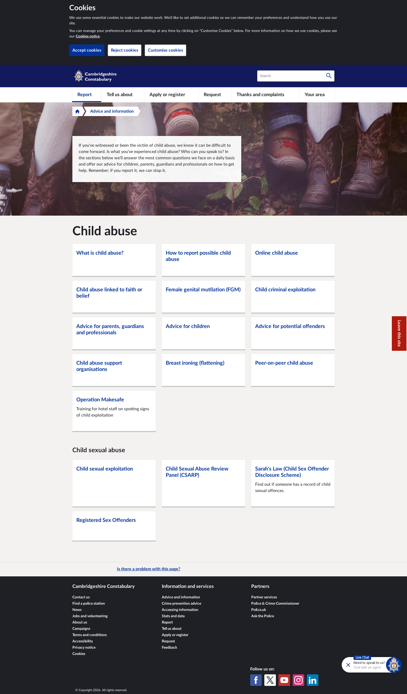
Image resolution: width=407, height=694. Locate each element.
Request (168, 641)
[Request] (215, 94)
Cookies (78, 654)
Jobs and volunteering (90, 616)
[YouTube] (284, 680)
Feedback (169, 647)
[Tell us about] (122, 94)
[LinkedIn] (312, 680)
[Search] (329, 76)
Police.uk (258, 610)
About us (79, 622)
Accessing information (180, 610)
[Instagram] (298, 680)
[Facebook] (256, 680)
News (77, 610)
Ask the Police (262, 616)
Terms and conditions (89, 635)
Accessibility (82, 641)
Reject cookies (124, 50)
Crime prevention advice (181, 603)
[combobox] (296, 76)
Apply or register (175, 635)
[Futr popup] (360, 664)
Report (167, 622)
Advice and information (112, 111)
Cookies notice (88, 36)
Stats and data (173, 616)
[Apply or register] (171, 94)
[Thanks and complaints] (265, 94)
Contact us (81, 597)
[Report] (86, 94)
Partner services (264, 597)
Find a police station (88, 603)
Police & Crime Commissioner (275, 603)
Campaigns (81, 629)
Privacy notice (83, 647)
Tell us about (171, 629)
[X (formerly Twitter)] (270, 680)
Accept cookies (86, 50)
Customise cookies (165, 50)
